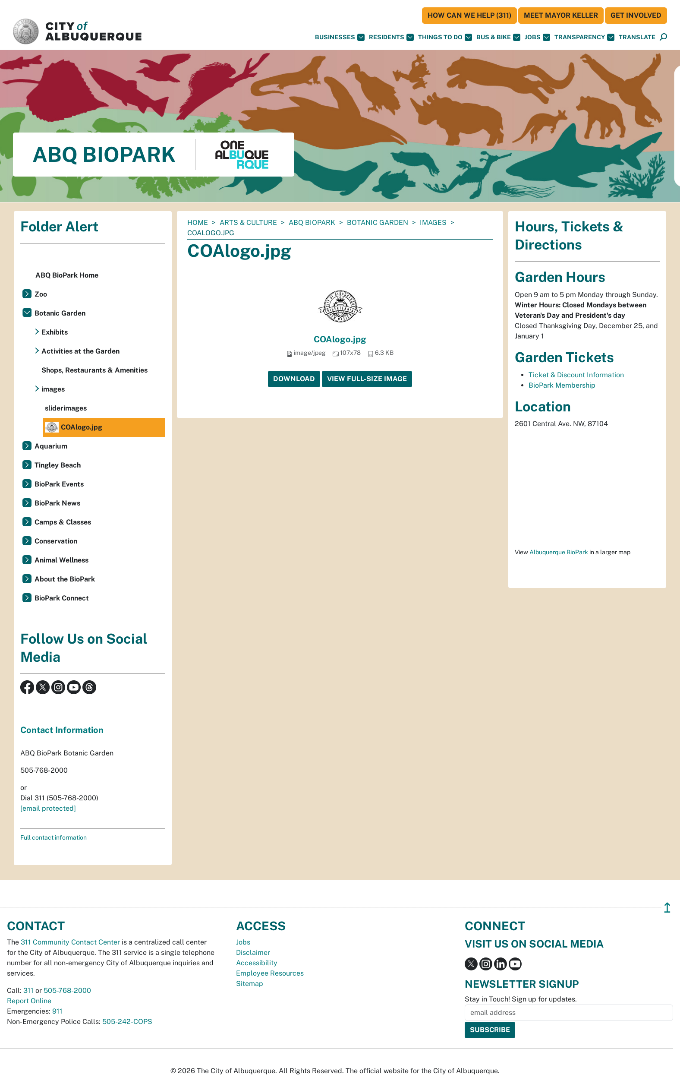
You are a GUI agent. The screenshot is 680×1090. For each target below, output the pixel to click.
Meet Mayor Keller (561, 15)
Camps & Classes (63, 522)
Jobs (537, 37)
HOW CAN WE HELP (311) (469, 15)
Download (294, 379)
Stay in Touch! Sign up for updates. (521, 999)
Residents (391, 37)
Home (197, 222)
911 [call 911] (57, 1011)
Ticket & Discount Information (576, 375)
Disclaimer (253, 952)
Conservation (56, 541)
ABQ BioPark (312, 222)
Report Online (29, 1001)
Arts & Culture (248, 222)
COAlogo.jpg (340, 339)
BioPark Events (59, 484)
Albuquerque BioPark (558, 552)
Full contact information (53, 837)
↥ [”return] (667, 908)
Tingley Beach (58, 465)
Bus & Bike (498, 37)
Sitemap (249, 983)
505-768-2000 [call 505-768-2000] (67, 990)
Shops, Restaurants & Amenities (94, 370)
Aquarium (51, 446)
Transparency (584, 37)
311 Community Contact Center (70, 942)
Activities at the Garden (80, 351)
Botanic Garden (377, 222)
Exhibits (54, 332)
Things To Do (445, 37)
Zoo (41, 294)
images (433, 222)
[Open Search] (663, 37)
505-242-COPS (127, 1021)
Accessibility (256, 963)
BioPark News (57, 503)
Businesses (340, 37)
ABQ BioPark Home (66, 275)
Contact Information (62, 730)
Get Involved (636, 15)
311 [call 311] (28, 990)
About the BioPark (65, 579)
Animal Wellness (61, 560)
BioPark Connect (62, 598)
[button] (637, 37)
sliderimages (66, 408)
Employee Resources (270, 973)
